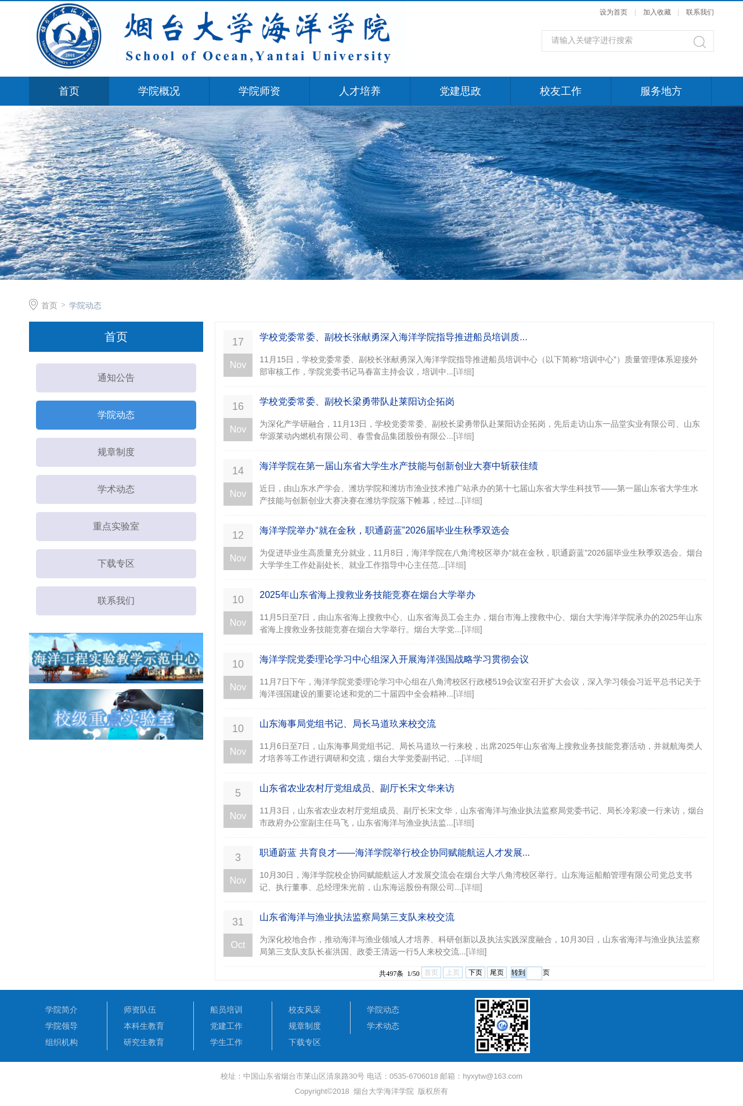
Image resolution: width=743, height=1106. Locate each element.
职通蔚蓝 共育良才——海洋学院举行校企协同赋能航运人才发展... (394, 853)
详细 (464, 371)
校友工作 (561, 91)
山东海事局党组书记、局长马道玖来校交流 (347, 724)
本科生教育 (144, 1026)
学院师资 (259, 91)
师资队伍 (140, 1009)
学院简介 (61, 1009)
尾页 (497, 972)
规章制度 (116, 452)
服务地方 (661, 91)
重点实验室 (116, 526)
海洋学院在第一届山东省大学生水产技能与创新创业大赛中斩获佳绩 (398, 466)
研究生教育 (144, 1042)
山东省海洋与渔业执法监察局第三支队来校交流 (357, 917)
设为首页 (613, 12)
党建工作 (226, 1026)
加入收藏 (657, 12)
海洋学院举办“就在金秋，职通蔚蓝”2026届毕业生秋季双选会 (384, 530)
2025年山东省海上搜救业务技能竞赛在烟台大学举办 (367, 595)
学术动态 (116, 489)
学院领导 (61, 1026)
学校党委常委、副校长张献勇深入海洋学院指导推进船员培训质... (393, 337)
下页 (475, 972)
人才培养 (360, 91)
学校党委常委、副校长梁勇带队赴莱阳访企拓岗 (357, 401)
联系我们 (700, 12)
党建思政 (460, 91)
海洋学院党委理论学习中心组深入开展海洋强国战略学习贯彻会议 (394, 659)
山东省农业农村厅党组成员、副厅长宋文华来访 (357, 788)
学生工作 (226, 1042)
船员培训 (226, 1009)
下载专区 (116, 563)
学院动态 (85, 305)
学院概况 (159, 91)
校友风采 (304, 1009)
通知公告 (116, 378)
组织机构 (61, 1042)
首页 (69, 91)
